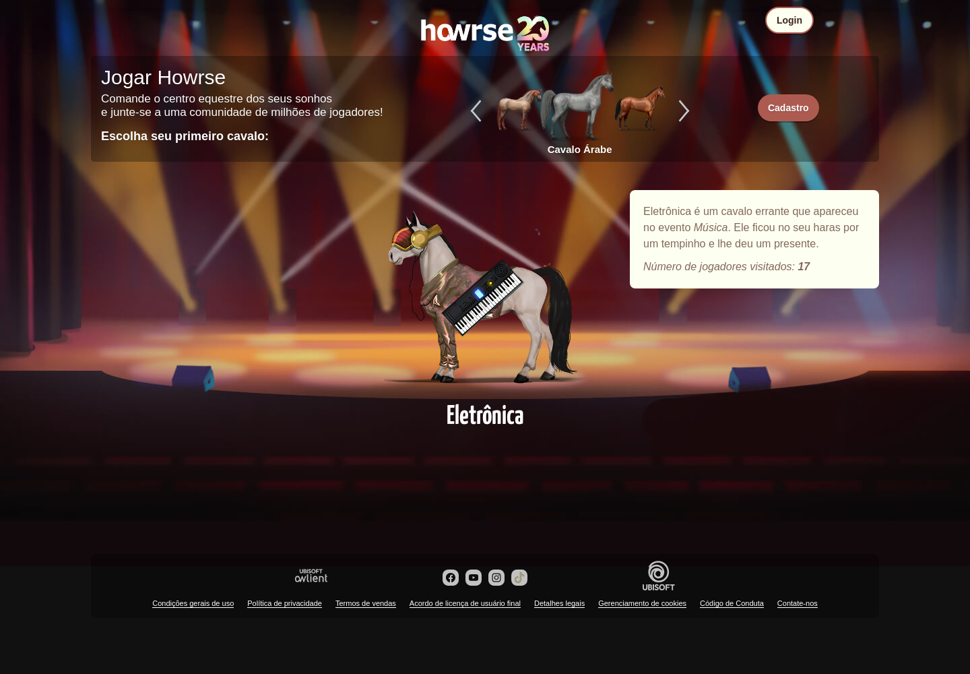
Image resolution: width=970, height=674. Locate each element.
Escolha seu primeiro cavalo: (185, 136)
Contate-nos (797, 603)
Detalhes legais (559, 603)
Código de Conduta (732, 603)
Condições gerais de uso (193, 603)
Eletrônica (485, 291)
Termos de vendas (365, 603)
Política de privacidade (284, 603)
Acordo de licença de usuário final (465, 603)
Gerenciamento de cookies (642, 603)
